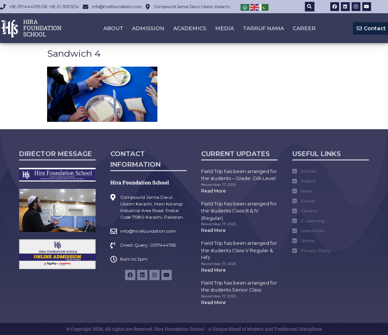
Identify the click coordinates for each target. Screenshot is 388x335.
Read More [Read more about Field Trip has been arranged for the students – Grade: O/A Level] (213, 191)
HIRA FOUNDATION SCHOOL (42, 28)
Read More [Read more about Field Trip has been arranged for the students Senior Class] (213, 302)
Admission (148, 28)
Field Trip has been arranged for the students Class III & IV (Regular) (239, 211)
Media (224, 28)
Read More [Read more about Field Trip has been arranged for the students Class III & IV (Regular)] (213, 230)
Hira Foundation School (139, 182)
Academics (189, 28)
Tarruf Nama (263, 28)
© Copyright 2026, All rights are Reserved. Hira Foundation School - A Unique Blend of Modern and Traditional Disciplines (194, 329)
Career (304, 28)
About (113, 28)
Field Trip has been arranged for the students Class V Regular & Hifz (239, 250)
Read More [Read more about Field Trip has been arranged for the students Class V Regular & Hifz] (213, 270)
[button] (309, 6)
